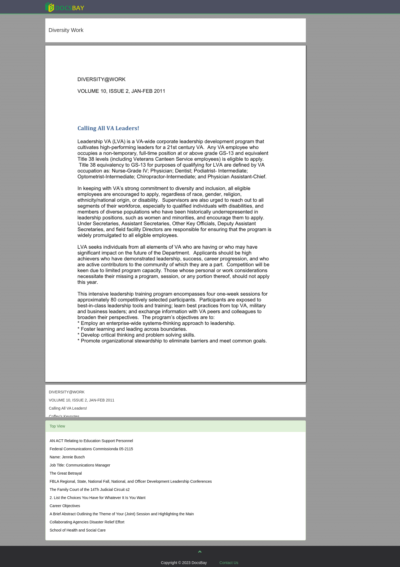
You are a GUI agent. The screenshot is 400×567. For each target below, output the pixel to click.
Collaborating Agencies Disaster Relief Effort (87, 522)
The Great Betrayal (66, 473)
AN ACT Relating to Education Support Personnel (91, 441)
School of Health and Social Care (78, 530)
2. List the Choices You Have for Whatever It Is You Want (97, 497)
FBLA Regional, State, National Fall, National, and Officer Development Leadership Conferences (131, 481)
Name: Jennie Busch (67, 457)
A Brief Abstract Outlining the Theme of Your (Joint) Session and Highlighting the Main (122, 514)
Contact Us (229, 562)
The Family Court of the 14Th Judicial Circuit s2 (90, 489)
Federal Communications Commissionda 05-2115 (91, 449)
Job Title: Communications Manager (80, 465)
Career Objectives (65, 506)
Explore (105, 6)
